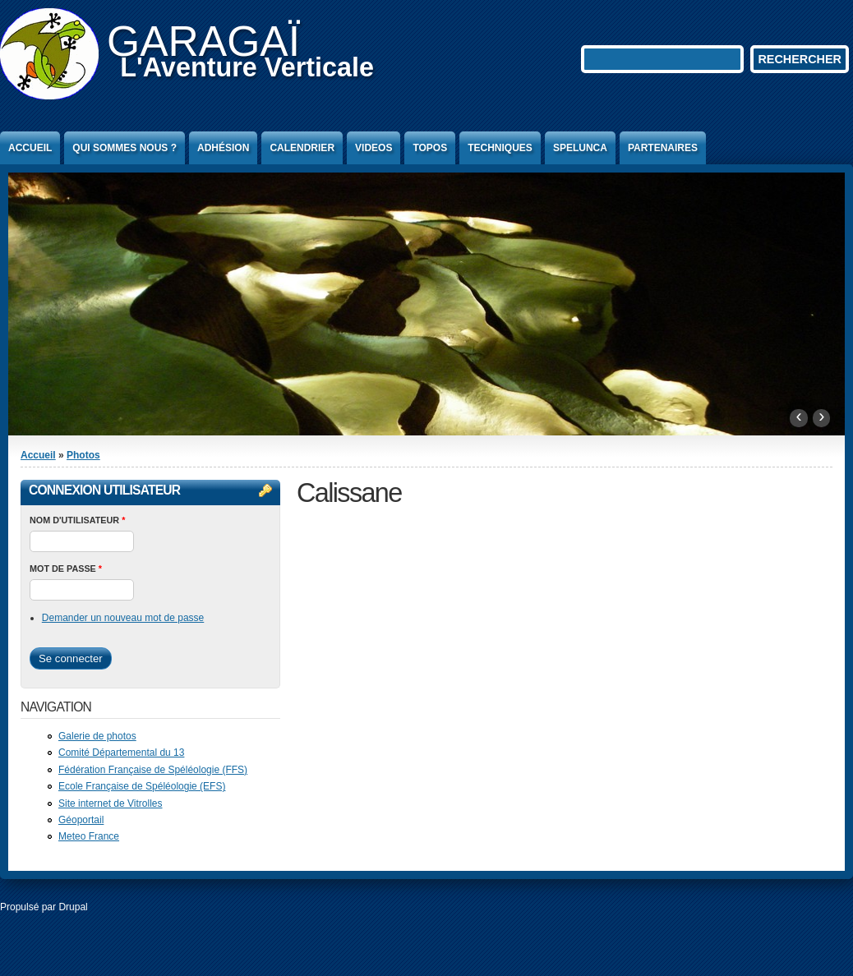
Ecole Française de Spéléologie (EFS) (141, 786)
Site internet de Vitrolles (110, 803)
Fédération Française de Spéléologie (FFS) (152, 770)
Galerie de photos (97, 736)
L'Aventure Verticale (247, 67)
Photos (83, 455)
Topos (430, 148)
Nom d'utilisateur (77, 520)
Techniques (500, 148)
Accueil (30, 148)
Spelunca (580, 148)
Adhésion (223, 148)
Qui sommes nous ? (124, 148)
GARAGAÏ (203, 41)
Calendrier (302, 148)
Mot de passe (66, 568)
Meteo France (88, 836)
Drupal (72, 907)
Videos (373, 148)
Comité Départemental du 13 (121, 752)
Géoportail (81, 820)
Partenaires (663, 148)
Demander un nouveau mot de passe (123, 618)
